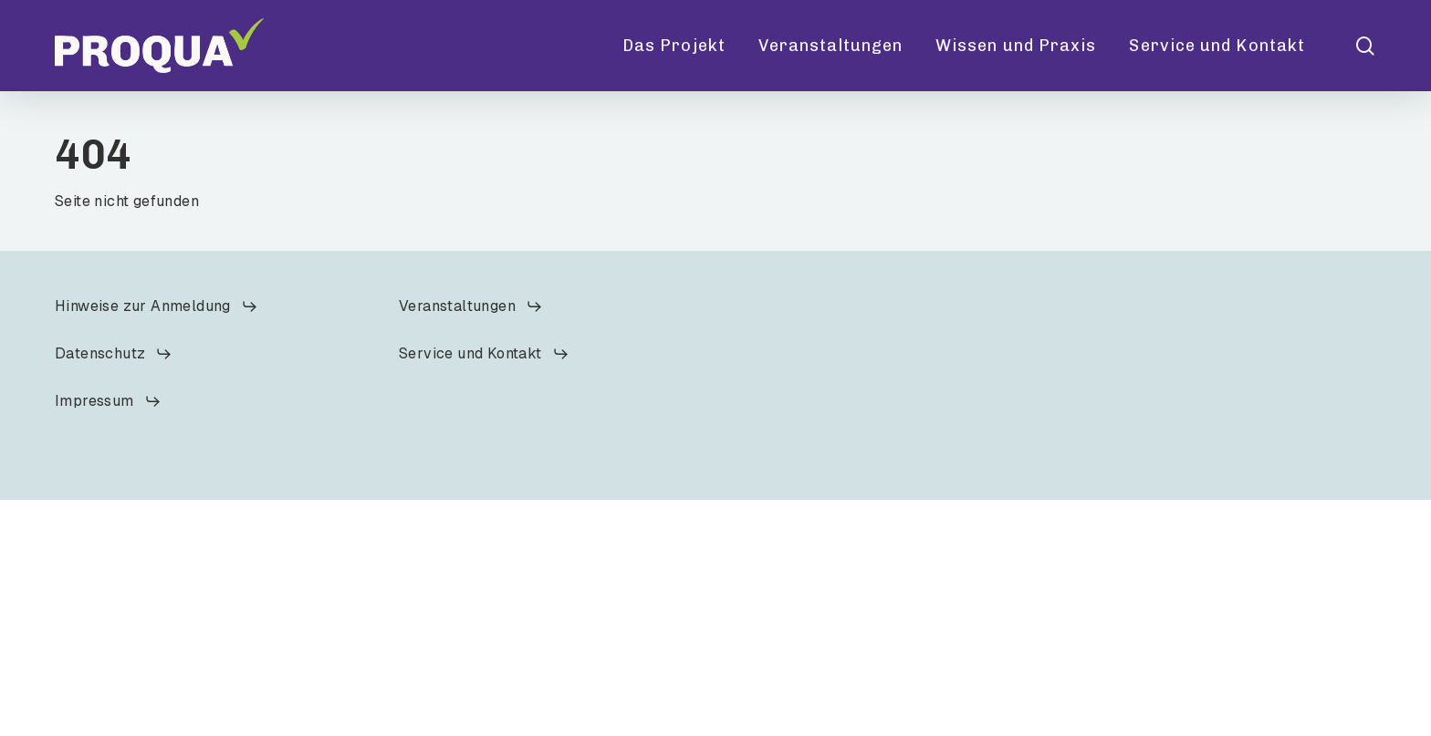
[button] (156, 306)
